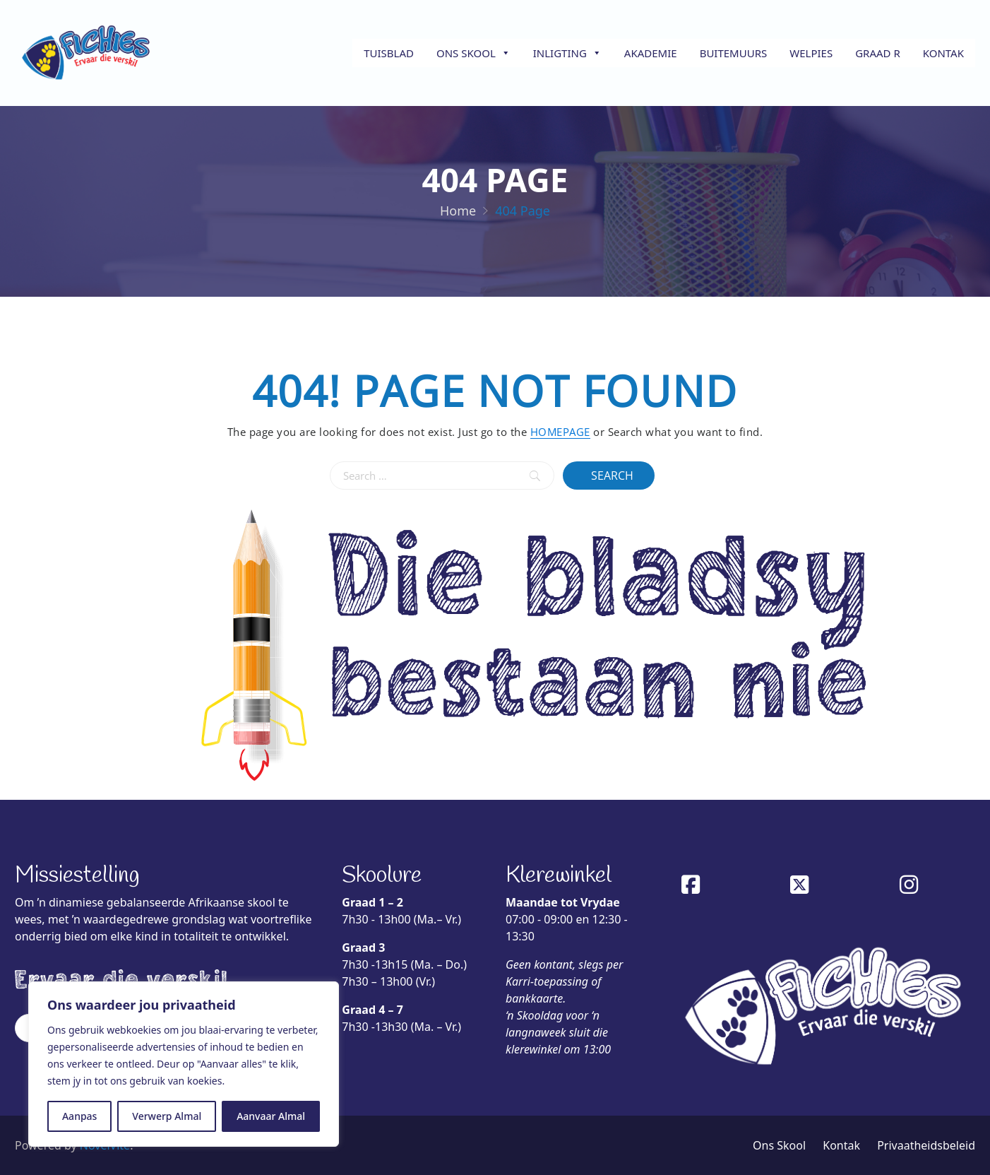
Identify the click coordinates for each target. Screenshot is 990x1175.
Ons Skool (473, 53)
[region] (183, 1064)
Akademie (650, 53)
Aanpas (79, 1116)
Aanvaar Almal (271, 1116)
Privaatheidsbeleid (926, 1145)
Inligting (567, 53)
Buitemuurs (734, 53)
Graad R (877, 53)
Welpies (811, 53)
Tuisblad (389, 53)
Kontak (943, 53)
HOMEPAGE (560, 432)
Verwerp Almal (166, 1116)
